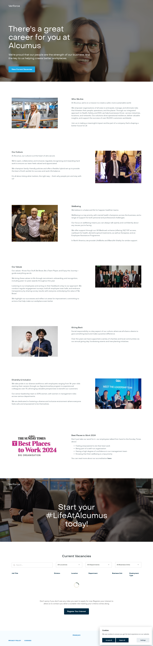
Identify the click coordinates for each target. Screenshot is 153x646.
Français (76, 635)
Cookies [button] (27, 640)
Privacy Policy (14, 640)
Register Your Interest (76, 615)
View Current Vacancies (24, 69)
